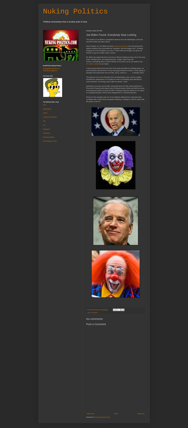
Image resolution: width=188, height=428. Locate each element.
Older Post (141, 414)
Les (44, 125)
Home (116, 414)
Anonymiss (46, 133)
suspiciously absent (121, 46)
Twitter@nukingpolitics (50, 70)
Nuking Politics (75, 11)
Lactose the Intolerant (50, 117)
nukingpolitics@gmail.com (51, 68)
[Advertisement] (116, 395)
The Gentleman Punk (50, 141)
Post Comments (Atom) (102, 417)
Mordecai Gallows (48, 137)
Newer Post (90, 414)
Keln (44, 105)
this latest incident (92, 64)
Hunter (45, 113)
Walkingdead (47, 109)
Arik (44, 121)
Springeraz (95, 312)
